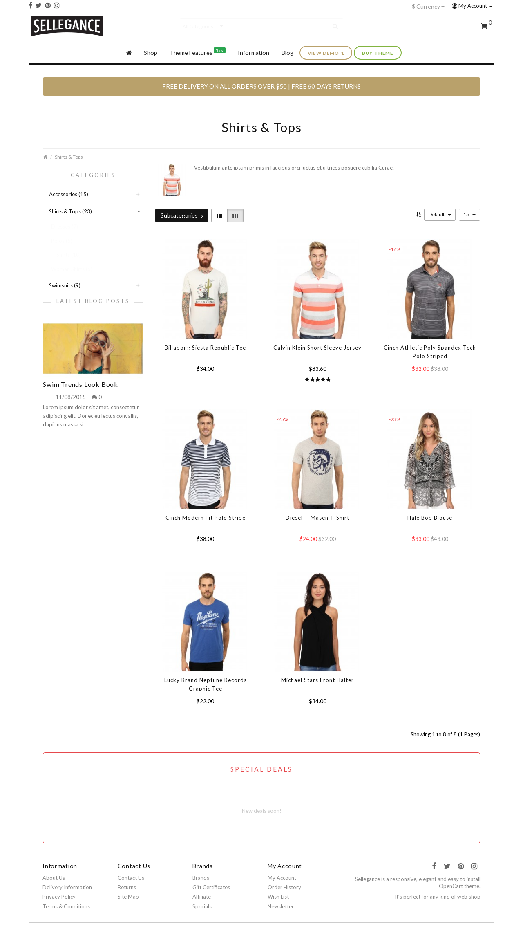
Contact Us (131, 878)
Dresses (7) (64, 226)
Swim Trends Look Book (80, 384)
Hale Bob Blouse (429, 517)
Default (440, 214)
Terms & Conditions (66, 906)
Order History (284, 887)
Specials (202, 906)
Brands (200, 878)
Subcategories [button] (182, 215)
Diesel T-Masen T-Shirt (317, 517)
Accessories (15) (68, 194)
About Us (53, 878)
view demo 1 (326, 53)
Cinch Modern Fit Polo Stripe (205, 517)
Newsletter (281, 906)
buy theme (377, 53)
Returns (127, 887)
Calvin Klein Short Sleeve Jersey (317, 347)
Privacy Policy (59, 896)
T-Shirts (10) (66, 254)
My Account (472, 5)
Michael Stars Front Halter (317, 680)
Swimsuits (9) (64, 285)
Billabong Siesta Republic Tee (205, 347)
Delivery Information (67, 887)
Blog (287, 52)
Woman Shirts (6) (71, 269)
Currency (428, 6)
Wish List (278, 896)
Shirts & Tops (69, 156)
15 (469, 214)
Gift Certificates (211, 887)
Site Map (128, 896)
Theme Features (198, 51)
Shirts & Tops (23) (70, 211)
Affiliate (201, 896)
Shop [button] (150, 52)
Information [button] (253, 52)
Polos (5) (61, 241)
